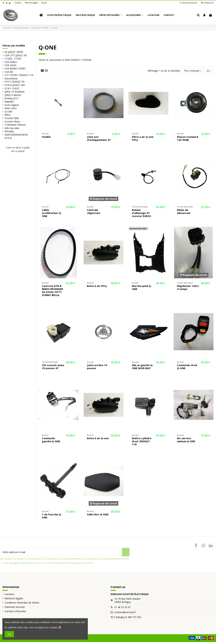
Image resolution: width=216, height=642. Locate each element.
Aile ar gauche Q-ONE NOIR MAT (142, 366)
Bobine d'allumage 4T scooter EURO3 (141, 213)
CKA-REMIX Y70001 (15, 68)
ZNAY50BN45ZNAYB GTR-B (16, 136)
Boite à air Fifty (97, 286)
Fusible (46, 136)
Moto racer (11, 108)
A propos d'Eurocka (15, 611)
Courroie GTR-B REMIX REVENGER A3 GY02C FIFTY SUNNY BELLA (52, 290)
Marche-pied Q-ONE (142, 287)
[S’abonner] (125, 552)
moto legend (12, 105)
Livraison (18, 3)
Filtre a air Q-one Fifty (142, 138)
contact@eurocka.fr (125, 612)
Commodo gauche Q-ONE (51, 439)
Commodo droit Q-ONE (187, 366)
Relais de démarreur (184, 211)
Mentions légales (31, 3)
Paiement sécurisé (15, 607)
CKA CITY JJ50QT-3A (16, 55)
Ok (9, 634)
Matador (9, 101)
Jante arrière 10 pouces (97, 366)
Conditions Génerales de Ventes (22, 602)
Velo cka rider (12, 128)
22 (209, 70)
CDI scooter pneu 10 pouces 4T (53, 366)
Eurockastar (11, 78)
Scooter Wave (12, 121)
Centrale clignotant (93, 211)
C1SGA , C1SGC (13, 58)
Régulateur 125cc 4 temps (188, 287)
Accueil (44, 3)
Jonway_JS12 (11, 98)
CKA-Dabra (11, 61)
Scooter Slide (12, 118)
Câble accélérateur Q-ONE (52, 213)
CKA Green (10, 65)
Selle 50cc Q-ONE (97, 514)
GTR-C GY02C (12, 88)
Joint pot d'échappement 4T (99, 138)
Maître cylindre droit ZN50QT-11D (141, 441)
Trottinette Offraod (15, 124)
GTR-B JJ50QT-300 (15, 85)
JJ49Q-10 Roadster (15, 91)
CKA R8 (9, 71)
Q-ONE (8, 111)
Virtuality (9, 131)
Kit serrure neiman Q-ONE (186, 439)
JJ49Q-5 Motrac (13, 95)
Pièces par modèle (14, 45)
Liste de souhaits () (188, 3)
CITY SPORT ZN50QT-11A (19, 75)
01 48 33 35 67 (122, 607)
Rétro (8, 114)
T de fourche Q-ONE (52, 516)
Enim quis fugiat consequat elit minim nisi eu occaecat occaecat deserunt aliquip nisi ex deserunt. (48, 563)
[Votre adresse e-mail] (61, 552)
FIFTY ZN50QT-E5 (14, 81)
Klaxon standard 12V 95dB (187, 138)
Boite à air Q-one (98, 438)
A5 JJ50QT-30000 (14, 52)
